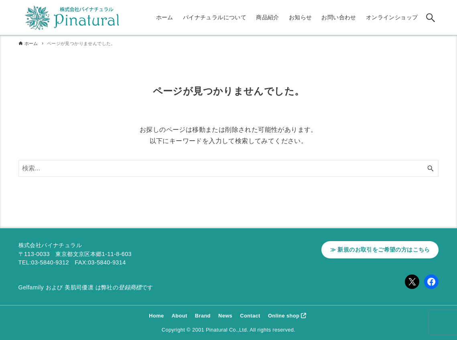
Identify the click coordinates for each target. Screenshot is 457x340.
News (225, 316)
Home (156, 316)
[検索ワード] (228, 168)
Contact (250, 316)
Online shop (283, 316)
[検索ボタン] (430, 18)
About (179, 316)
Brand (203, 316)
